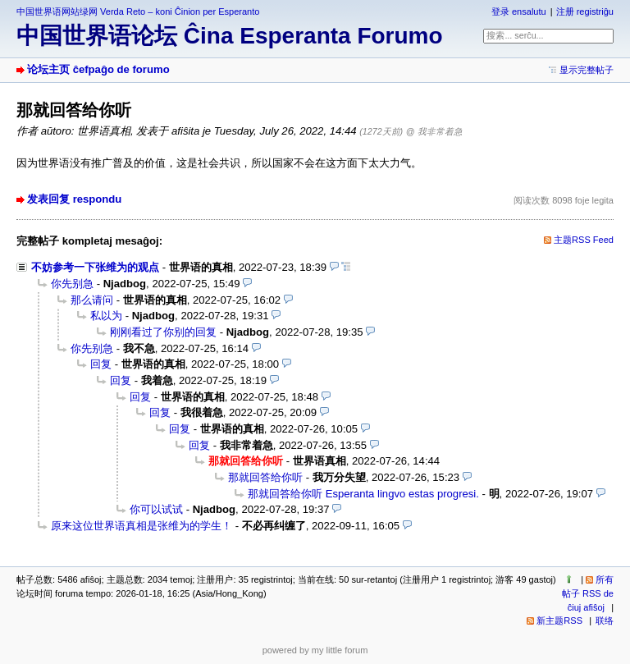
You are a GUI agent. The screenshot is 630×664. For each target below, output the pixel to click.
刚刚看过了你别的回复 (163, 332)
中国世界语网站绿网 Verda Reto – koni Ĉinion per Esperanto (137, 11)
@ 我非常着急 (434, 131)
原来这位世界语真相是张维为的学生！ (141, 526)
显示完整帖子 (586, 70)
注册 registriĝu (585, 11)
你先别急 (72, 283)
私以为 (106, 315)
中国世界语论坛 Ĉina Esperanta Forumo (229, 35)
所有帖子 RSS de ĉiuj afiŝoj (588, 593)
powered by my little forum (315, 650)
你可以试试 (156, 509)
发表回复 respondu (74, 199)
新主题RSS (559, 620)
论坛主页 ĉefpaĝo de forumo (98, 69)
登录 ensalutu (518, 11)
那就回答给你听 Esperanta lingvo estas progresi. (363, 494)
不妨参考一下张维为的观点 (95, 267)
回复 (101, 364)
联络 (605, 620)
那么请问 (92, 300)
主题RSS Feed (584, 240)
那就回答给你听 (265, 477)
